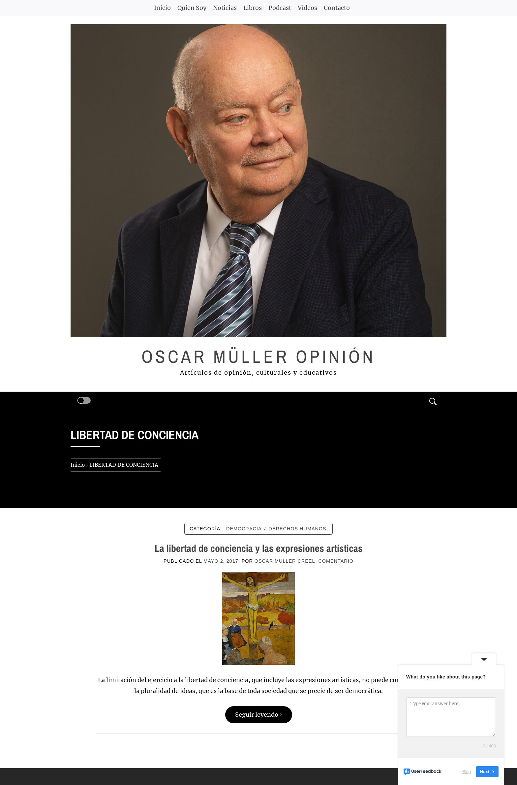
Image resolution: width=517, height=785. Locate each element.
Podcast (279, 8)
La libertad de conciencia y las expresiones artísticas (259, 548)
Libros (252, 8)
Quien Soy (191, 8)
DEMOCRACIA (244, 528)
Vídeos (307, 8)
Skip (467, 771)
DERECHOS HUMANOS (297, 528)
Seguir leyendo (258, 714)
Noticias (225, 8)
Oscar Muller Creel (285, 561)
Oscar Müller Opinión (258, 356)
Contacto (337, 8)
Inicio (162, 8)
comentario (335, 561)
